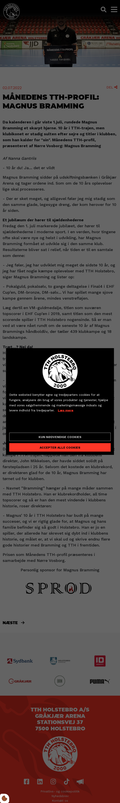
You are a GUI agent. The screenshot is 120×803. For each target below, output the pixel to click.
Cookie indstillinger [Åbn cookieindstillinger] (24, 425)
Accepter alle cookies (60, 447)
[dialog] (60, 401)
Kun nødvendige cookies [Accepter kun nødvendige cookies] (60, 436)
